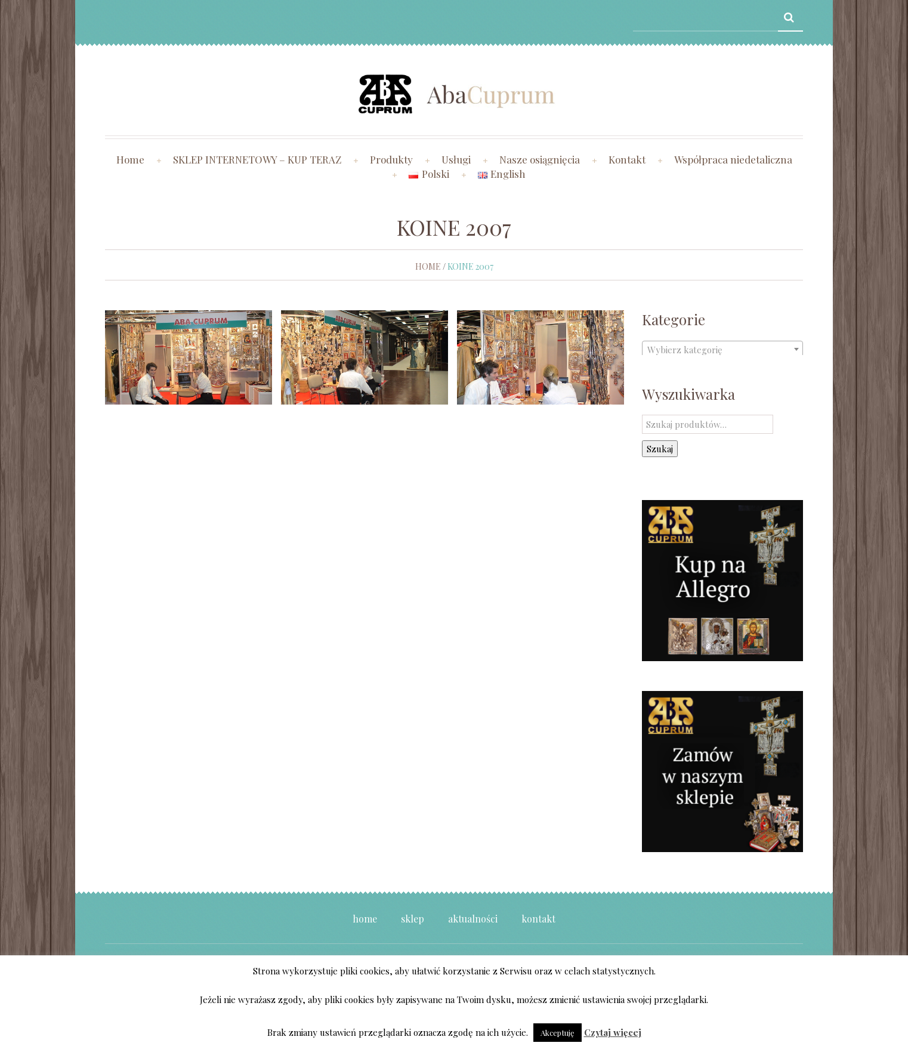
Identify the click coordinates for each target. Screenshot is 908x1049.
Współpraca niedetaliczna (733, 159)
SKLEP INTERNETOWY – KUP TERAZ (257, 159)
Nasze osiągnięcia (539, 159)
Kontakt (627, 159)
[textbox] (722, 349)
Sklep (412, 918)
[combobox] (722, 349)
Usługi (456, 159)
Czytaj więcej (612, 1032)
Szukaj (660, 449)
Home (130, 159)
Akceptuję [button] (558, 1033)
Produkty (391, 159)
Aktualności (473, 918)
